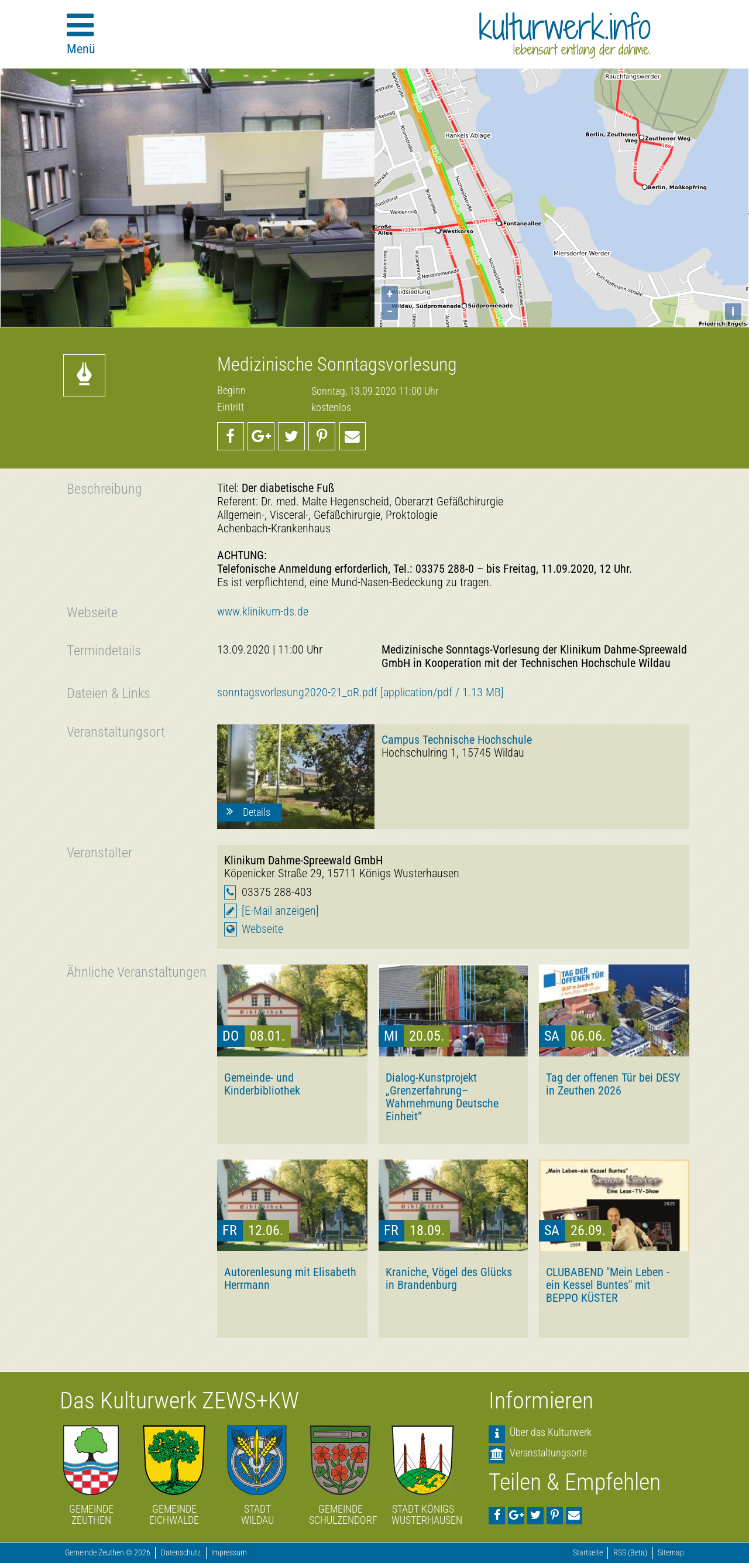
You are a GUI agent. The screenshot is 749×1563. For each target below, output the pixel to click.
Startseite (588, 1553)
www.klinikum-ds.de (262, 611)
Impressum (229, 1553)
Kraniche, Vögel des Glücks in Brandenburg (449, 1278)
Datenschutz (181, 1553)
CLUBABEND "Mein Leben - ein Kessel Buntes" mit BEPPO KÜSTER (607, 1285)
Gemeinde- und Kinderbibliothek (262, 1084)
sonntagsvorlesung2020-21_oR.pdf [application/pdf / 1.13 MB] (360, 692)
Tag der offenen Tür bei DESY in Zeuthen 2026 (613, 1084)
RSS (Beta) (630, 1553)
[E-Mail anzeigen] (280, 911)
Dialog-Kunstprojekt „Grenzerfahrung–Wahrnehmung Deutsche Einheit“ (442, 1097)
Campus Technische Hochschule (457, 739)
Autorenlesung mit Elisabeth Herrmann (290, 1278)
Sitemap (671, 1553)
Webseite (262, 929)
